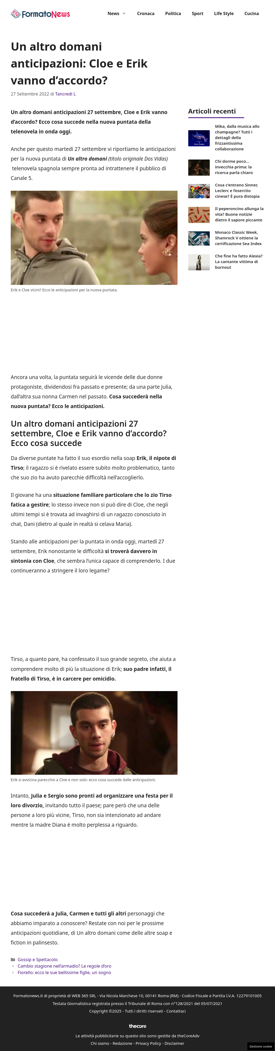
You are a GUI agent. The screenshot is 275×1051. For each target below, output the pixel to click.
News (119, 13)
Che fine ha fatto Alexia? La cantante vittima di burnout (239, 261)
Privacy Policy (148, 1043)
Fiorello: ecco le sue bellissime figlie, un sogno (64, 972)
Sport (197, 13)
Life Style (224, 13)
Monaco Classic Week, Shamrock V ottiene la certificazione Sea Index (238, 237)
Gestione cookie (260, 1046)
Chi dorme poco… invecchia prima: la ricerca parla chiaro (234, 166)
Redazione (122, 1043)
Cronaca (145, 13)
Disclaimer (174, 1043)
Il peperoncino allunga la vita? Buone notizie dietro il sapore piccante (239, 214)
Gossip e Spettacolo (38, 959)
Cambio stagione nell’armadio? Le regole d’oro (64, 966)
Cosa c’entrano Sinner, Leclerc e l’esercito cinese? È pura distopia (237, 190)
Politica (173, 13)
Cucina (251, 13)
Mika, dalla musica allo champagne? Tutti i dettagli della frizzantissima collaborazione (237, 137)
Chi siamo (100, 1043)
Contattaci (176, 1011)
